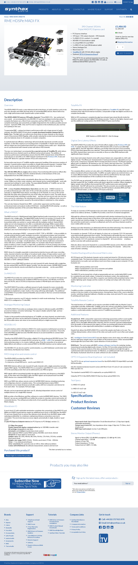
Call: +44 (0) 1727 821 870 (15, 2)
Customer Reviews (85, 408)
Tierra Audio (10, 546)
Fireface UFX (52, 157)
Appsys (8, 522)
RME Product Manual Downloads (56, 527)
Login (117, 2)
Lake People (10, 536)
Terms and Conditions (78, 527)
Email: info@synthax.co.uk (38, 2)
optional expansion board (92, 361)
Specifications (82, 395)
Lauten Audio (10, 538)
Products (43, 9)
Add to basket (124, 53)
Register (108, 2)
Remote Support (33, 540)
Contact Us (78, 9)
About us (56, 9)
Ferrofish (9, 530)
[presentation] (116, 492)
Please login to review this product (18, 456)
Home (6, 17)
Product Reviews (84, 402)
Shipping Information (125, 42)
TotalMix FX (77, 52)
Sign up (128, 483)
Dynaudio (9, 528)
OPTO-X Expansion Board (88, 54)
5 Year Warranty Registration (33, 527)
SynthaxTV (121, 9)
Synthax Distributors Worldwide (78, 520)
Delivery (30, 542)
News (67, 9)
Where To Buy (94, 9)
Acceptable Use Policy (78, 532)
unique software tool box (107, 345)
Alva (7, 520)
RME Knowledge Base (56, 530)
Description (13, 100)
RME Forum (31, 524)
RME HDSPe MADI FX (17, 17)
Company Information (78, 524)
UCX (72, 147)
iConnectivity (10, 533)
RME (7, 543)
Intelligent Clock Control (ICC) (85, 338)
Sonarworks (10, 541)
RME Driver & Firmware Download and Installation (57, 521)
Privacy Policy (81, 492)
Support (109, 9)
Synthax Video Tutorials (57, 533)
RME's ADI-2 (47, 340)
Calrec (8, 525)
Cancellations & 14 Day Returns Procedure (35, 536)
